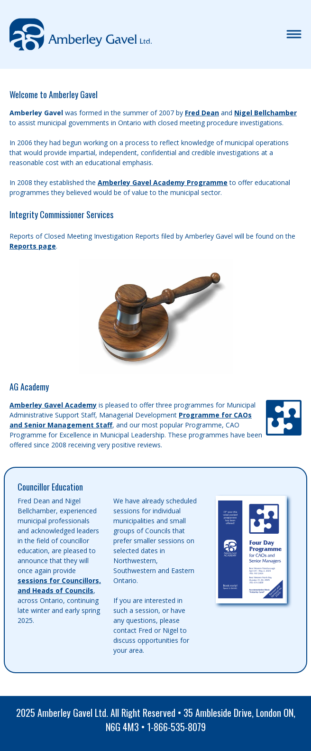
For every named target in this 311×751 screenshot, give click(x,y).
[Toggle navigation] (294, 34)
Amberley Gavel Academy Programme (163, 182)
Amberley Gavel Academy (53, 404)
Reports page (32, 245)
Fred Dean (202, 112)
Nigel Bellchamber (265, 112)
